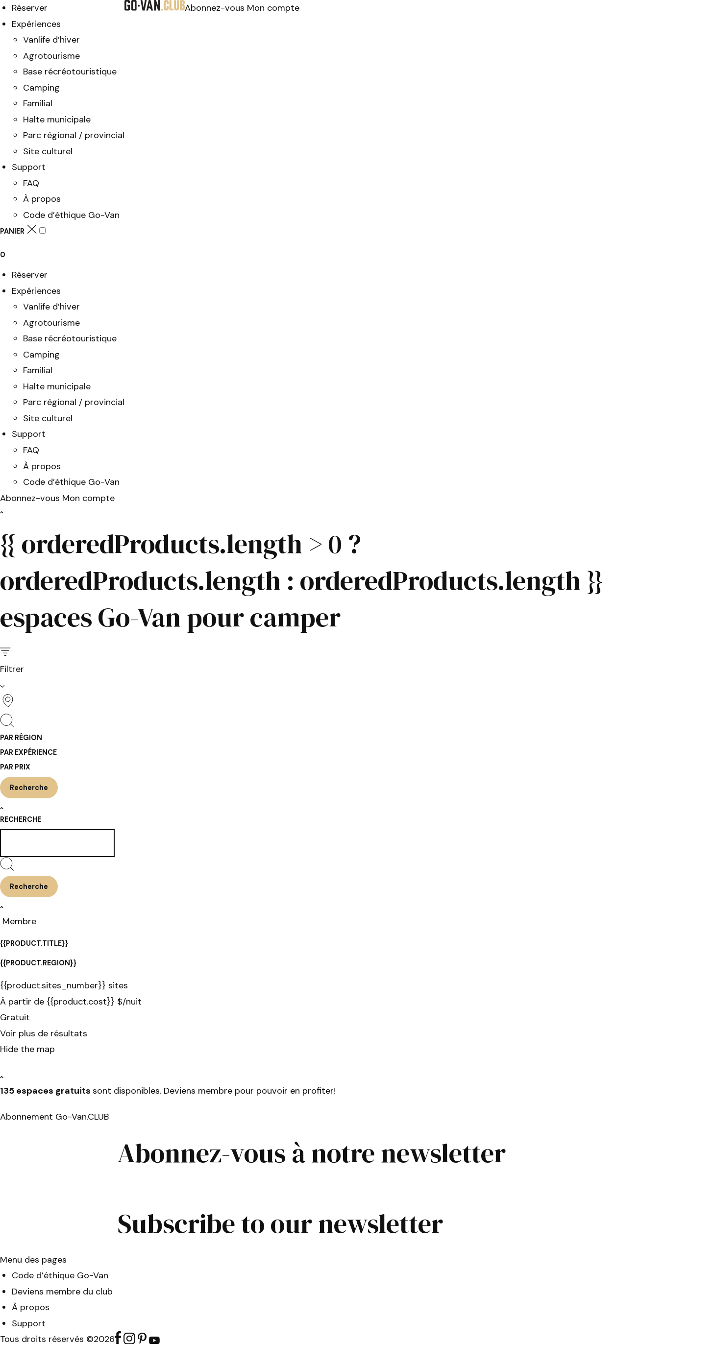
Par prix (15, 767)
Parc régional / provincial (73, 135)
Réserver (30, 8)
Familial (37, 103)
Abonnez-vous (216, 8)
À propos (42, 199)
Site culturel (48, 151)
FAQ (31, 183)
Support (29, 167)
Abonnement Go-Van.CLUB (54, 1117)
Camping (41, 88)
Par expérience (28, 752)
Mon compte (273, 8)
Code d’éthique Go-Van (71, 215)
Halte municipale (57, 119)
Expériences (36, 24)
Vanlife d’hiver (51, 40)
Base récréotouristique (70, 71)
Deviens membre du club (62, 1291)
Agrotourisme (51, 56)
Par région (21, 737)
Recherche (20, 819)
